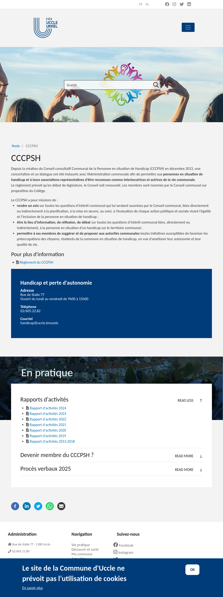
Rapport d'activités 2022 (46, 419)
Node (16, 146)
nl (147, 4)
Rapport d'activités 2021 (46, 425)
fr (140, 4)
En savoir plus (32, 592)
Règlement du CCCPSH (34, 262)
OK (192, 573)
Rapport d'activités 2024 (46, 408)
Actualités (80, 559)
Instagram (125, 552)
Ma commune (83, 554)
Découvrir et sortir (87, 549)
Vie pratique (82, 545)
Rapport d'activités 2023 (46, 413)
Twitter (123, 559)
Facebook (125, 545)
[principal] (188, 27)
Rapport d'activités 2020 (46, 430)
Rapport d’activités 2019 (48, 436)
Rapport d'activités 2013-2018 (50, 441)
